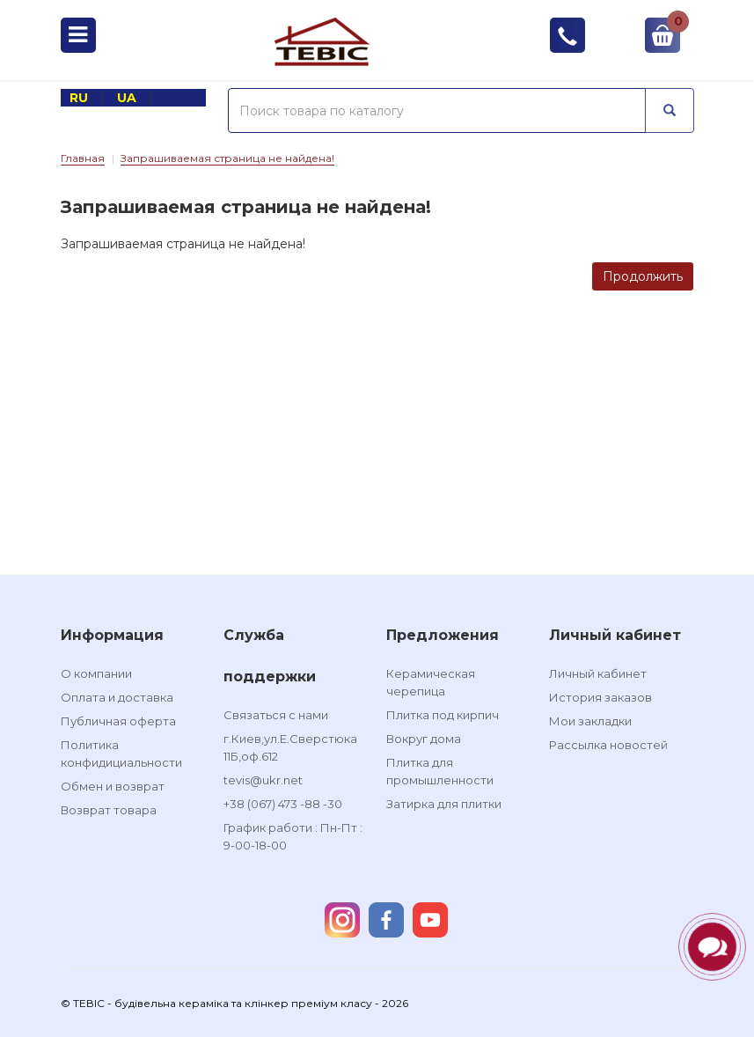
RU (81, 98)
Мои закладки (590, 721)
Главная (83, 158)
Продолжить (643, 276)
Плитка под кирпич (442, 715)
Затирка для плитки (443, 804)
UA (128, 98)
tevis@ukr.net (263, 780)
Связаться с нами (275, 715)
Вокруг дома (423, 739)
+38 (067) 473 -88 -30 (282, 804)
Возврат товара (109, 810)
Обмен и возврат (113, 786)
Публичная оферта (118, 721)
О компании (96, 673)
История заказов (600, 697)
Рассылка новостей (608, 745)
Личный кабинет (598, 673)
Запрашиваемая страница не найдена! (227, 158)
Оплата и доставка (117, 697)
